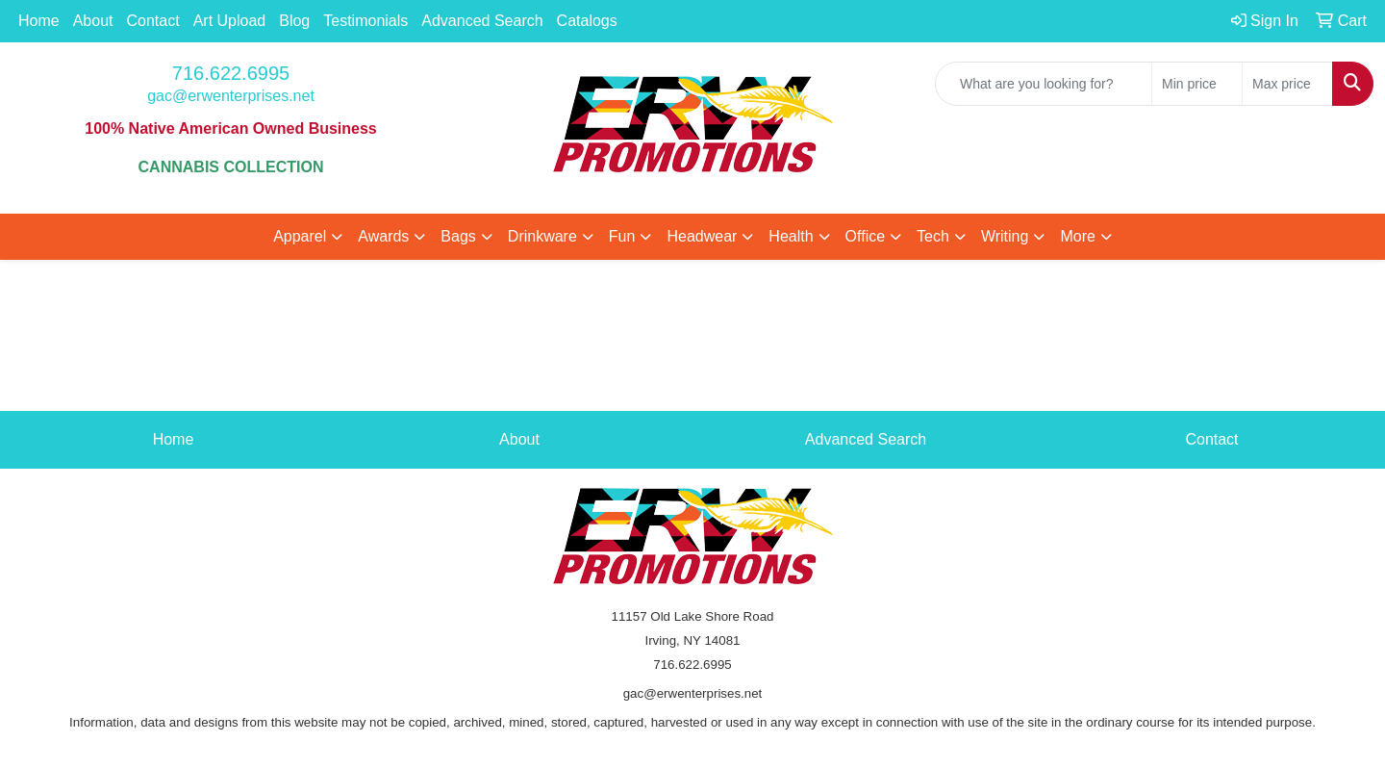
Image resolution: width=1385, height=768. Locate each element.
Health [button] (790, 236)
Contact (153, 21)
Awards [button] (383, 236)
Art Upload (229, 21)
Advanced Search (481, 21)
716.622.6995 (231, 73)
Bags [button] (458, 236)
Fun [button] (622, 236)
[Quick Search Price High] (1287, 84)
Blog (294, 21)
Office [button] (865, 236)
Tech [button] (933, 236)
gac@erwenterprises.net (231, 96)
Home (39, 21)
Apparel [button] (299, 236)
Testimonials (365, 21)
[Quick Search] (1043, 84)
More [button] (1077, 236)
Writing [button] (1005, 236)
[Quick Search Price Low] (1197, 84)
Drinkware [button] (542, 236)
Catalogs (587, 21)
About (93, 21)
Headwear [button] (702, 236)
